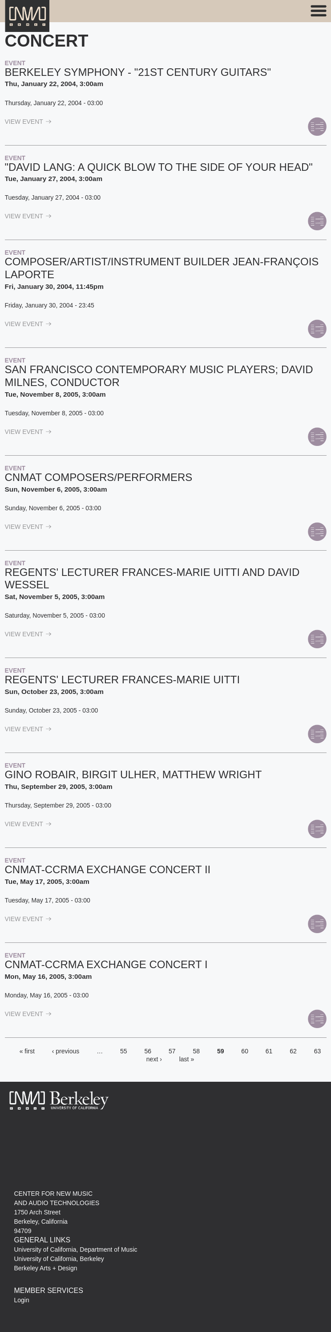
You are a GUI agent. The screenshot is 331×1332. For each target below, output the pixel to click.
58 (196, 1051)
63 (317, 1051)
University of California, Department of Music (75, 1249)
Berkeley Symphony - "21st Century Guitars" (138, 72)
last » (186, 1059)
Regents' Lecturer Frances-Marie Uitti (122, 680)
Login (21, 1300)
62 (293, 1051)
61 (269, 1051)
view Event (28, 121)
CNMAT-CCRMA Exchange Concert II (108, 869)
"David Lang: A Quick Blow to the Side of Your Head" (159, 167)
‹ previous (65, 1051)
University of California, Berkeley (59, 1258)
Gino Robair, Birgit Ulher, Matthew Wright (133, 774)
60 (244, 1051)
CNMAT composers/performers (99, 477)
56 (147, 1051)
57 (172, 1051)
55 (123, 1051)
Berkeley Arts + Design (45, 1268)
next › (154, 1059)
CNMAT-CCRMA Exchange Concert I (106, 964)
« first (27, 1051)
